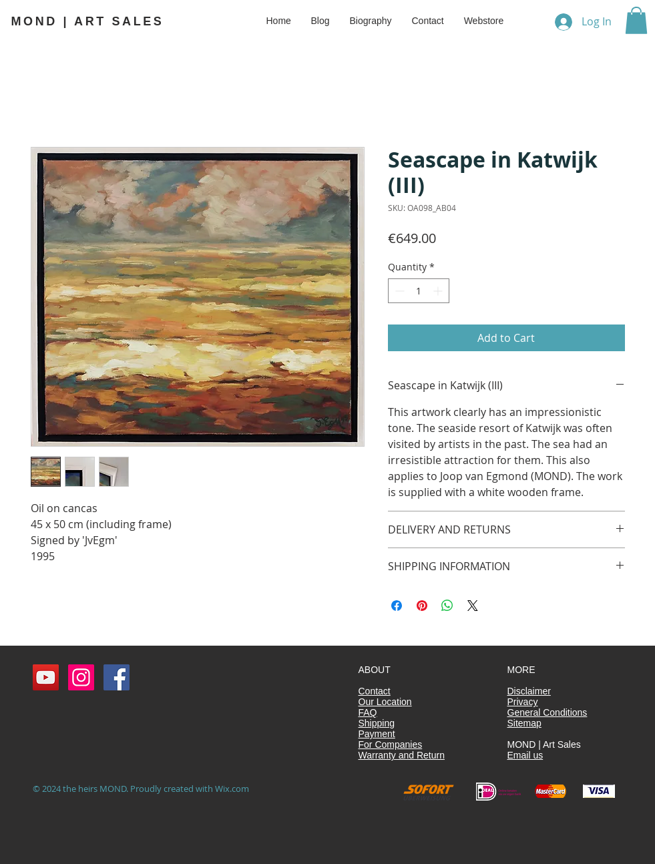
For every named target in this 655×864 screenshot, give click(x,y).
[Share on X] (473, 606)
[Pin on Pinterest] (422, 606)
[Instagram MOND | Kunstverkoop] (81, 677)
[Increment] (439, 290)
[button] (636, 20)
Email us (525, 755)
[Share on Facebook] (397, 606)
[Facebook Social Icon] (116, 677)
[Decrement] (398, 290)
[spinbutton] (419, 290)
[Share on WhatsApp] (447, 606)
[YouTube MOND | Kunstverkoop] (46, 677)
